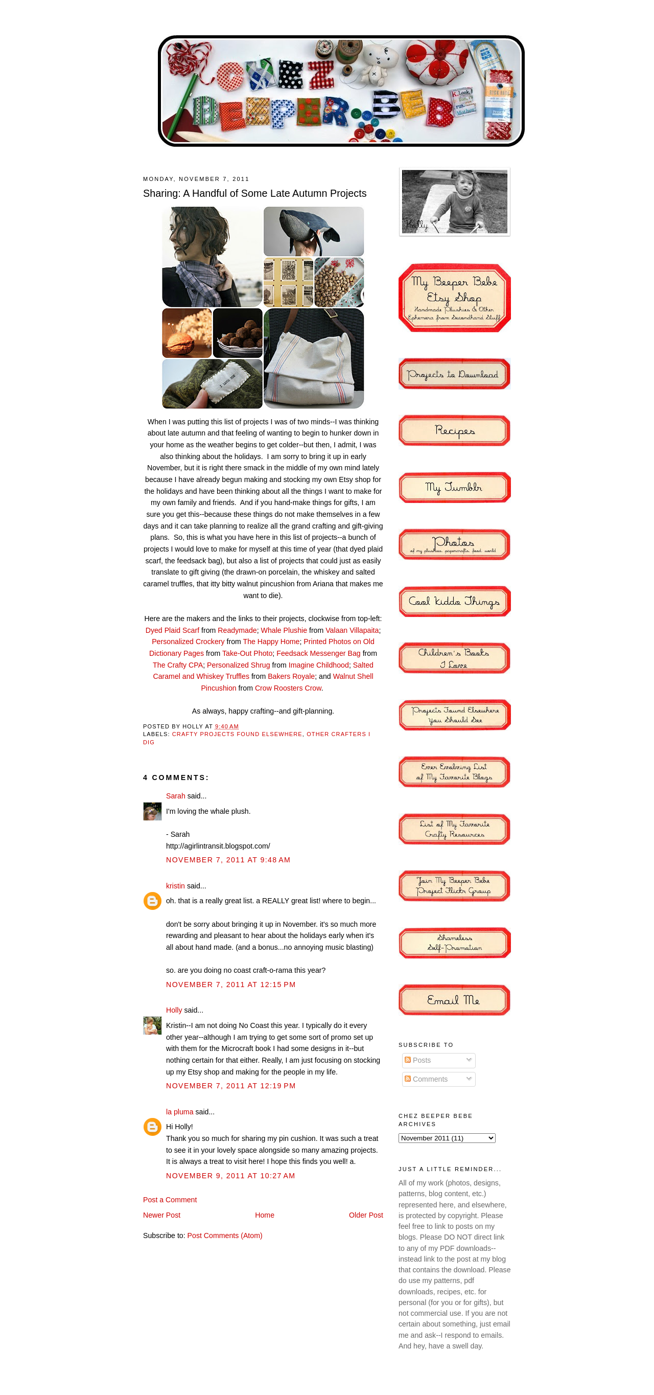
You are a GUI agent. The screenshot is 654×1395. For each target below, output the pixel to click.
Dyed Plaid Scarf (172, 630)
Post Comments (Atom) (225, 1235)
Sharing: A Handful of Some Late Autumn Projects (255, 193)
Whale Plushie (284, 630)
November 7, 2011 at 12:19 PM (231, 1086)
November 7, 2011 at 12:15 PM (231, 984)
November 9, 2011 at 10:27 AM (231, 1176)
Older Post (366, 1215)
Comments (426, 1079)
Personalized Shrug (238, 665)
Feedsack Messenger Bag (318, 653)
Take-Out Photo (247, 653)
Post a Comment (170, 1200)
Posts (418, 1060)
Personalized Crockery (188, 641)
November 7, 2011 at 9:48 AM (228, 860)
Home (264, 1215)
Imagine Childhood (319, 665)
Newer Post (161, 1215)
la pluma (180, 1112)
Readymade (237, 630)
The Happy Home (271, 641)
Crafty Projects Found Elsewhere (237, 734)
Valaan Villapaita (352, 630)
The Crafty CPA (178, 665)
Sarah (175, 796)
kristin (175, 886)
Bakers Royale (291, 676)
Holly (174, 1010)
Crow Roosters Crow (288, 688)
